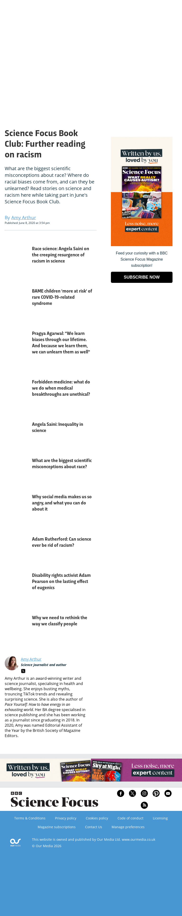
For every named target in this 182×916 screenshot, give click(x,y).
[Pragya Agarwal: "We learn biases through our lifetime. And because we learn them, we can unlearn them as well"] (16, 347)
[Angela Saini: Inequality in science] (16, 431)
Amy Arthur (31, 659)
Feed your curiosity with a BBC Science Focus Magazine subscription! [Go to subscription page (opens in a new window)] (142, 259)
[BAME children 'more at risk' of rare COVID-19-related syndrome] (16, 301)
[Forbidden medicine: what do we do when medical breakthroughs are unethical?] (16, 392)
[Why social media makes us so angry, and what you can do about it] (16, 507)
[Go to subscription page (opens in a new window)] (142, 245)
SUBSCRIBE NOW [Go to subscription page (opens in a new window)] (142, 277)
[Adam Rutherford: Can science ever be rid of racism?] (16, 546)
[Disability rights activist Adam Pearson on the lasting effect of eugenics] (16, 585)
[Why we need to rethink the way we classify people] (16, 624)
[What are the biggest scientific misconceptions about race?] (16, 467)
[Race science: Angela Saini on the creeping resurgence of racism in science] (16, 259)
